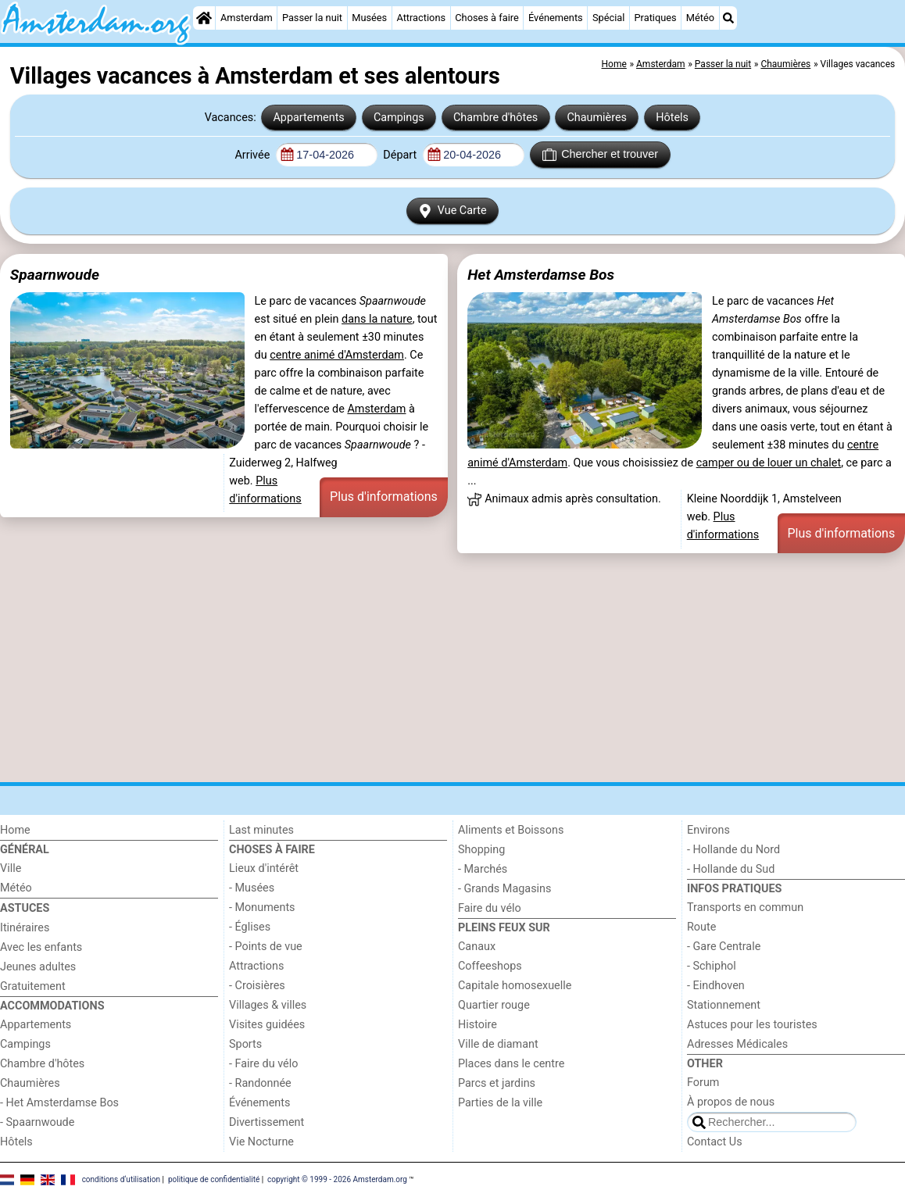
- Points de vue (265, 946)
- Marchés (482, 869)
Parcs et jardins (496, 1083)
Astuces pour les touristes (752, 1024)
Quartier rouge (494, 1005)
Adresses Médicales (737, 1044)
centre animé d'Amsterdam (337, 355)
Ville (10, 868)
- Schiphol (711, 966)
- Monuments (262, 907)
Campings (399, 117)
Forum (703, 1082)
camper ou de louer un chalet (768, 463)
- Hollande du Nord (733, 849)
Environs (708, 830)
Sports (245, 1044)
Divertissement (266, 1122)
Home (15, 830)
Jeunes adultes (38, 967)
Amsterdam (246, 17)
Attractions (420, 17)
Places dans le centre (511, 1063)
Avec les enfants (41, 947)
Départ (401, 155)
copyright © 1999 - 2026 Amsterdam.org (337, 1179)
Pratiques (656, 17)
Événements (555, 17)
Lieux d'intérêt (264, 868)
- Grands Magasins (504, 888)
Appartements (308, 117)
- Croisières (257, 985)
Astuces (24, 908)
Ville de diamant (498, 1044)
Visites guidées (267, 1024)
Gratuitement (33, 986)
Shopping (481, 849)
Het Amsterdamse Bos (540, 275)
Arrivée (253, 155)
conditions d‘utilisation (121, 1179)
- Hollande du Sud (730, 869)
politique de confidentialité (213, 1179)
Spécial (608, 17)
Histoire (477, 1024)
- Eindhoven (716, 985)
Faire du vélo (489, 908)
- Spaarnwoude (37, 1122)
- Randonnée (260, 1083)
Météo (700, 17)
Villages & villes (267, 1005)
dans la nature (377, 319)
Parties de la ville (500, 1102)
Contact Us (714, 1142)
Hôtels (672, 117)
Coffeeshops (490, 966)
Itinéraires (24, 927)
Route (701, 927)
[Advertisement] (452, 667)
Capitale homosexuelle (514, 985)
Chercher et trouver (600, 155)
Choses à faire (487, 17)
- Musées (251, 888)
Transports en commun (745, 907)
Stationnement (723, 1005)
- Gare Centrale (723, 946)
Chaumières (597, 117)
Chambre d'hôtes (495, 117)
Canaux (476, 946)
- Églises (249, 927)
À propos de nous (730, 1102)
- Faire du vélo (263, 1063)
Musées (369, 17)
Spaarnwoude (54, 275)
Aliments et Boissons (510, 830)
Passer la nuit (312, 17)
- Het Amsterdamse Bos (59, 1102)
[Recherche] (728, 18)
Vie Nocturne (261, 1142)
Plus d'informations (384, 496)
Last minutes (261, 830)
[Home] (204, 18)
